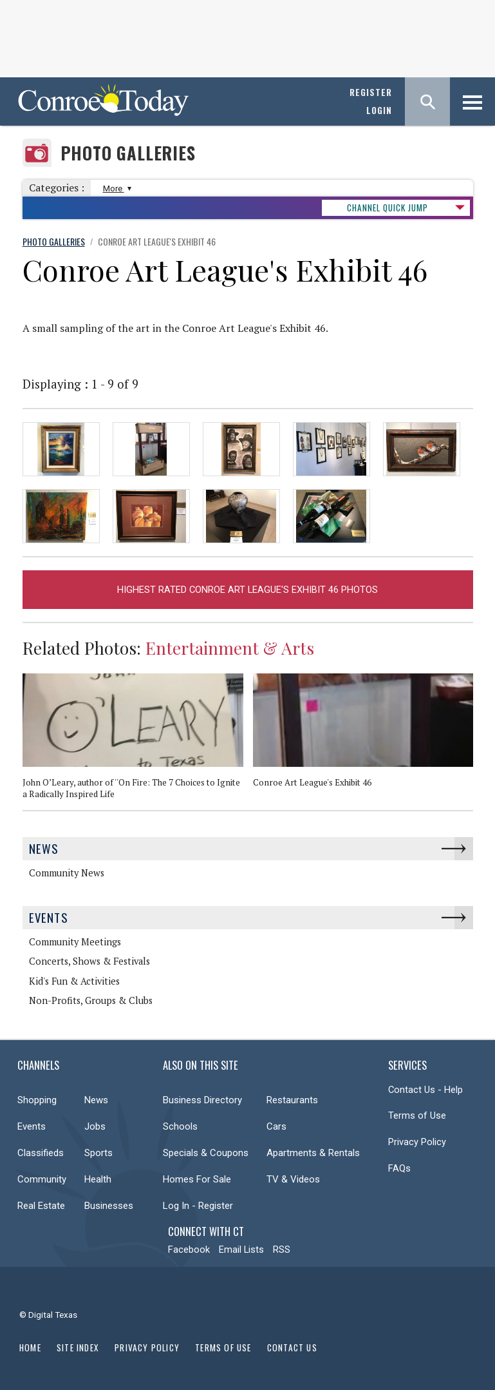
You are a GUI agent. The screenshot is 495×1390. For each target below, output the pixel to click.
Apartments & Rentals (313, 1153)
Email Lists (241, 1249)
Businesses (108, 1205)
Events (48, 917)
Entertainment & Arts (229, 647)
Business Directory (202, 1100)
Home (30, 1347)
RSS (281, 1249)
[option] (138, 741)
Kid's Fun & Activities (74, 981)
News (44, 848)
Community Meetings (75, 942)
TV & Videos (293, 1179)
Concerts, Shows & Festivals (89, 961)
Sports (98, 1153)
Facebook (189, 1249)
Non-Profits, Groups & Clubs (91, 1000)
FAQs (399, 1168)
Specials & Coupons (205, 1153)
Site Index (78, 1347)
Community (41, 1179)
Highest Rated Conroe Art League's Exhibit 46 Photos (247, 589)
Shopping (37, 1100)
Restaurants (292, 1100)
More (115, 188)
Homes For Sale (197, 1179)
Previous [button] (450, 653)
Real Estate (41, 1205)
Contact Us (292, 1347)
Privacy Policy (417, 1142)
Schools (180, 1126)
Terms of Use (417, 1115)
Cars (276, 1126)
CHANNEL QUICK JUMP (387, 207)
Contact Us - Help (425, 1090)
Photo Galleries (128, 153)
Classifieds (40, 1153)
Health (97, 1179)
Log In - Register (198, 1205)
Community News (66, 873)
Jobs (95, 1126)
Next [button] (469, 653)
